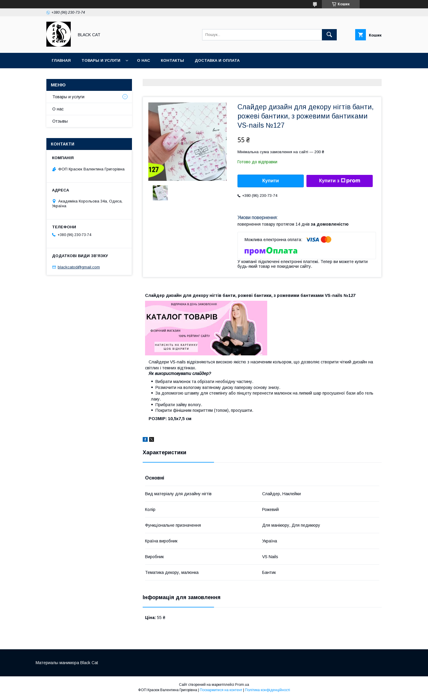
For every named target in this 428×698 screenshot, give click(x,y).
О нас (143, 60)
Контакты (172, 60)
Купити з (339, 180)
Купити (270, 180)
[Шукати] (329, 34)
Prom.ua (242, 685)
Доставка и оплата (217, 60)
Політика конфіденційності (267, 690)
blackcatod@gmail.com (79, 267)
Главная (61, 60)
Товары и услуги (100, 60)
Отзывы (60, 121)
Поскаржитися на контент (221, 690)
